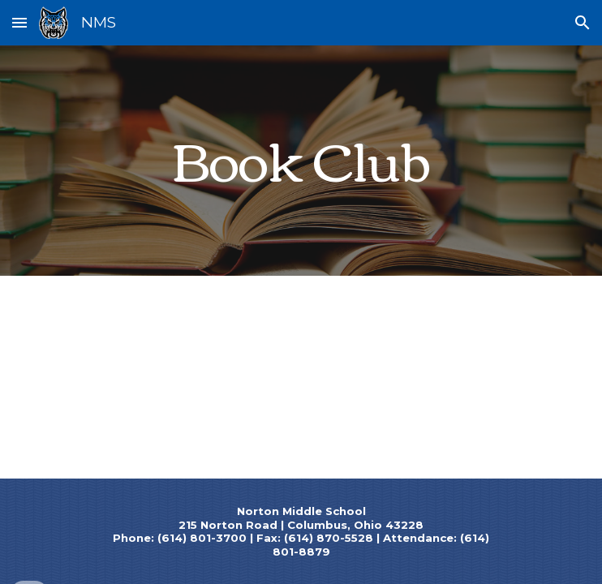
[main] (300, 160)
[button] (19, 22)
